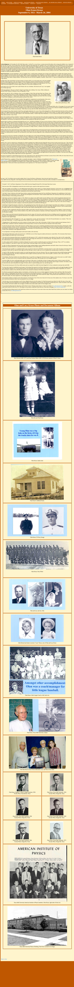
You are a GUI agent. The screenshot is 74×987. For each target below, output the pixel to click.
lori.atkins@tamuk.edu (57, 285)
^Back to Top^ (4, 959)
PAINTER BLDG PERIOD (41, 2)
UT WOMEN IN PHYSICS (13, 3)
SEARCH (39, 3)
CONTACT (32, 3)
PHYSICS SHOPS (25, 3)
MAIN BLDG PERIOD (29, 2)
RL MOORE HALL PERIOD (55, 2)
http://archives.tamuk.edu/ (60, 287)
